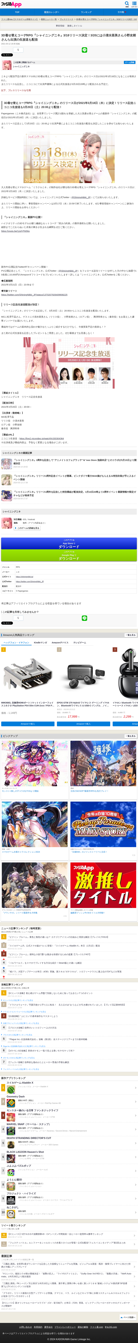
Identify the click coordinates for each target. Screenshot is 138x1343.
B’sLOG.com (111, 1327)
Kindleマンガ (40, 642)
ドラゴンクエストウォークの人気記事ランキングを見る (24, 1012)
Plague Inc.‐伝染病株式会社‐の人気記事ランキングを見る (24, 1046)
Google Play (69, 555)
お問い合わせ (25, 1327)
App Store (69, 544)
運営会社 (48, 1327)
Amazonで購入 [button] (28, 724)
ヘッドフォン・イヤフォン (16, 642)
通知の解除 (83, 1327)
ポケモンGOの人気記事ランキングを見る (19, 1058)
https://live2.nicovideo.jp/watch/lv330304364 (41, 438)
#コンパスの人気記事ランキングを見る (18, 1000)
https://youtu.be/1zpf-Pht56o (15, 231)
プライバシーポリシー (65, 1327)
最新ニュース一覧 (49, 19)
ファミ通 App (11, 4)
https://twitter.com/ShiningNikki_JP (30, 582)
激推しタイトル (74, 25)
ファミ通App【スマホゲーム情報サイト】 (19, 19)
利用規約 (38, 1327)
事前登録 (60, 25)
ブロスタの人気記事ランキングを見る (17, 1035)
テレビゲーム (79, 642)
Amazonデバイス (60, 642)
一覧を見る (131, 635)
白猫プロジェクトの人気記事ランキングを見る (21, 1023)
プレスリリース (66, 19)
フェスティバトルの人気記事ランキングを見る (21, 1069)
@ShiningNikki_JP (81, 197)
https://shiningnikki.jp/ (24, 577)
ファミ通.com (96, 1327)
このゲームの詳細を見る (28, 528)
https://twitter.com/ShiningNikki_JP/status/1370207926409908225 (34, 294)
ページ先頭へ (129, 1317)
